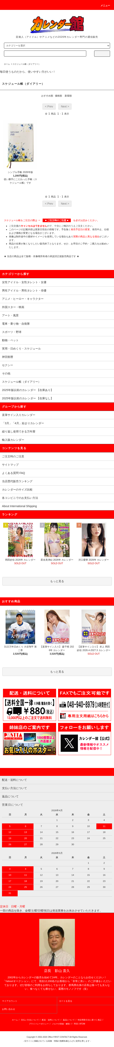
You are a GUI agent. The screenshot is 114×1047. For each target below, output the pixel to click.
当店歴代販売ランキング (17, 481)
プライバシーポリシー (39, 1024)
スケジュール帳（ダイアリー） (26, 64)
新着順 (68, 95)
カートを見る (65, 1001)
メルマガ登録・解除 (61, 1024)
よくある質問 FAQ (13, 473)
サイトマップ (10, 464)
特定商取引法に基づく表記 (90, 1020)
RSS (76, 1024)
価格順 (58, 95)
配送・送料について (51, 1020)
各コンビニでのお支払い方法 (20, 497)
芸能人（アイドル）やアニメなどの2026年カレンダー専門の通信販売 (57, 37)
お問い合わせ (8, 1009)
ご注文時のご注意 (13, 456)
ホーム (7, 64)
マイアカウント (9, 1001)
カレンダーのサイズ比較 (17, 489)
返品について (69, 1020)
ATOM (82, 1024)
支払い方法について (30, 1020)
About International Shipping (19, 506)
